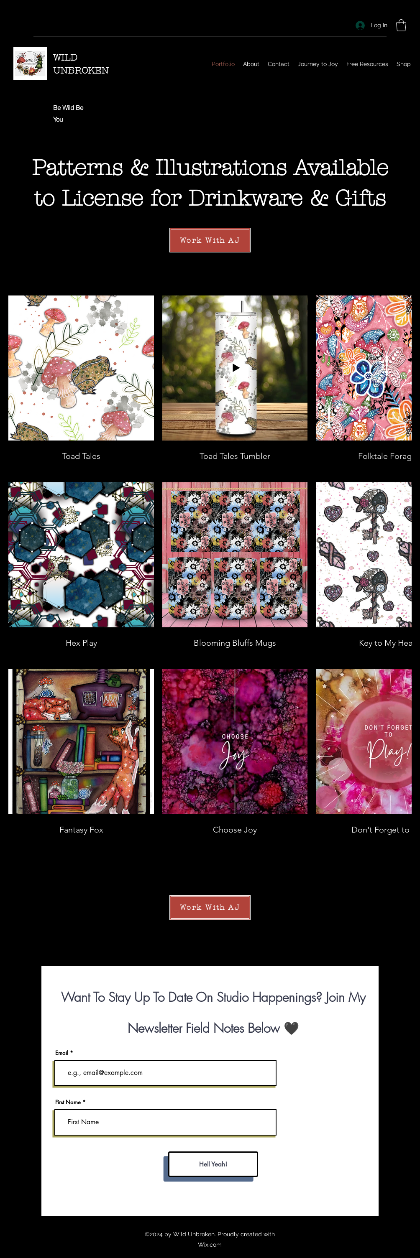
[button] (401, 25)
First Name (68, 1102)
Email (61, 1053)
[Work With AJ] (210, 240)
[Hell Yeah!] (213, 1164)
